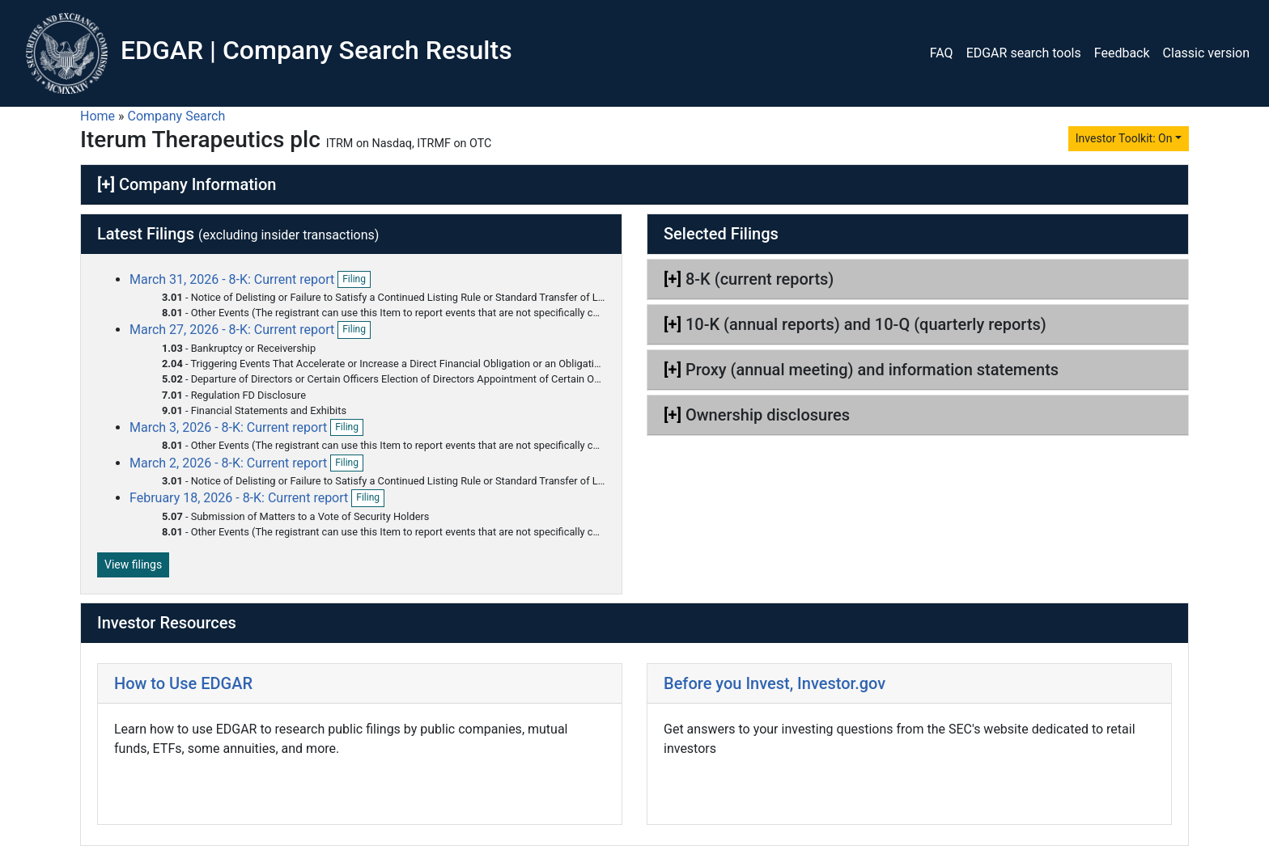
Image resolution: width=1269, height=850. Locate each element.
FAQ (941, 53)
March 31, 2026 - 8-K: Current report (233, 279)
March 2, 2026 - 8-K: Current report (229, 463)
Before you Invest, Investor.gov (774, 683)
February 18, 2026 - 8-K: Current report (240, 497)
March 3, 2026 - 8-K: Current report (229, 427)
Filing (356, 280)
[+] (106, 184)
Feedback (1122, 53)
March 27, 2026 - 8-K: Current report (233, 329)
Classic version (1206, 53)
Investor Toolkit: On (1124, 138)
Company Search (177, 116)
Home (97, 116)
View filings (133, 564)
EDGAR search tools (1023, 53)
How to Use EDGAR (183, 683)
